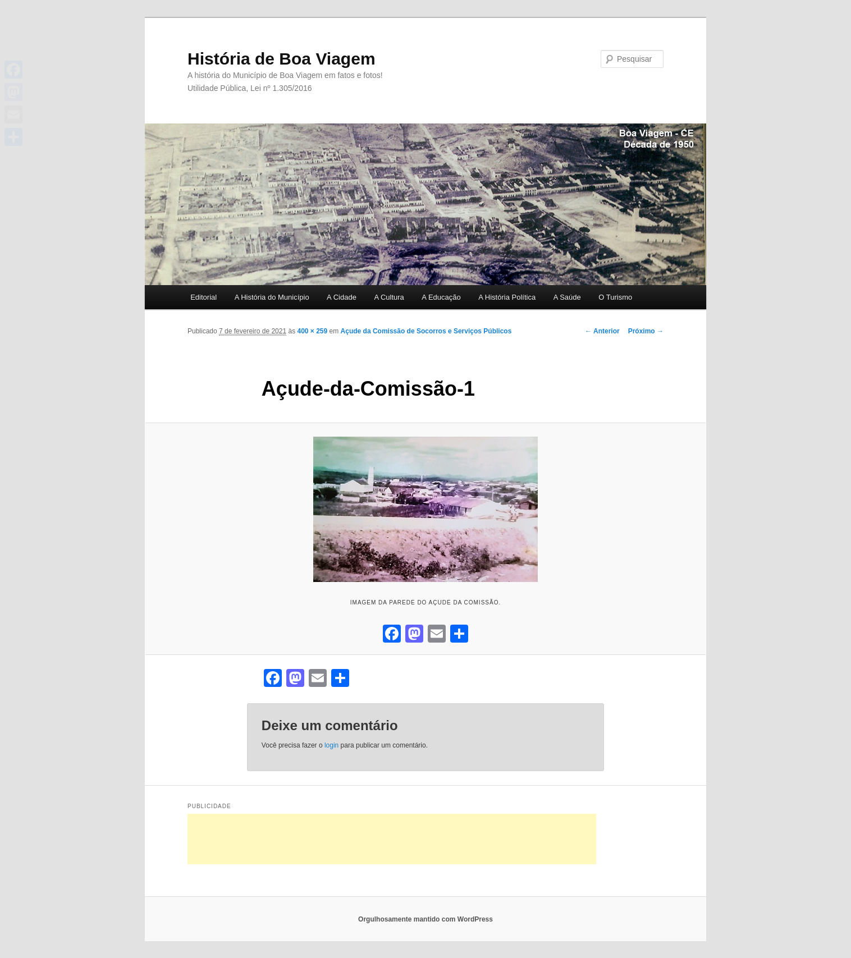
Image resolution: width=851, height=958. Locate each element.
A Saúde (567, 297)
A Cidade (341, 297)
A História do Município (272, 297)
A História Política (507, 297)
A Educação (441, 297)
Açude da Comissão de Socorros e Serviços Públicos (426, 331)
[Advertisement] (391, 839)
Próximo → (646, 331)
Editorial (203, 297)
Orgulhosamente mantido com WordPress (425, 919)
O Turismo (615, 297)
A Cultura (389, 297)
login (331, 745)
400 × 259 (312, 331)
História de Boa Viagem (281, 58)
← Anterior (602, 331)
